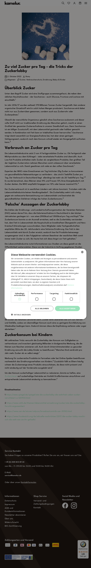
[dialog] (45, 284)
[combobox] (82, 252)
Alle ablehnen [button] (41, 308)
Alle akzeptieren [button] (67, 308)
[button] (21, 315)
